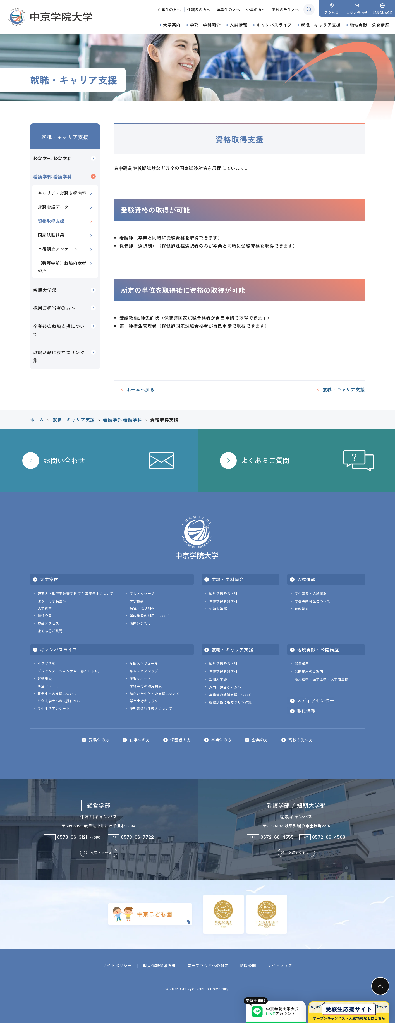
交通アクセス (48, 623)
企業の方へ (255, 9)
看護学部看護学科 (223, 601)
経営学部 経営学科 (52, 158)
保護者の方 (180, 739)
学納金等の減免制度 (146, 686)
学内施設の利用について (149, 615)
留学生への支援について (57, 693)
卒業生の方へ (228, 9)
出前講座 (302, 663)
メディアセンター (315, 700)
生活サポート (48, 686)
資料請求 (302, 608)
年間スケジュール (144, 663)
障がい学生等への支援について (155, 693)
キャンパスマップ (144, 671)
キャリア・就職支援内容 (62, 193)
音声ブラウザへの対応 (208, 965)
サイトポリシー (117, 965)
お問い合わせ (140, 623)
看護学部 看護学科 (52, 176)
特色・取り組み (142, 608)
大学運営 (45, 608)
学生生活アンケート (54, 708)
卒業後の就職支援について (59, 330)
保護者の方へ (198, 9)
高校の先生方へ (285, 9)
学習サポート (140, 678)
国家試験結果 (51, 235)
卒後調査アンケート (58, 249)
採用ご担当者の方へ (54, 308)
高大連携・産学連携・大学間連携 (321, 679)
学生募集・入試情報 (311, 593)
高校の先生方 (300, 739)
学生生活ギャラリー (146, 700)
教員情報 (306, 711)
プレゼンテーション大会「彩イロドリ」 (70, 671)
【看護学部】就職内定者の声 (62, 266)
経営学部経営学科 (223, 593)
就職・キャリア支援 (64, 136)
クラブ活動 (47, 663)
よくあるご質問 (50, 630)
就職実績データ (53, 207)
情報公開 (45, 615)
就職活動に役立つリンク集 (59, 356)
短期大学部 (45, 290)
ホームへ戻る (140, 389)
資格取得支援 (51, 221)
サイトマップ (279, 965)
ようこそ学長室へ (52, 600)
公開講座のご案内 (309, 671)
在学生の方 (140, 739)
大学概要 (137, 600)
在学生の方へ (169, 9)
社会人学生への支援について (61, 700)
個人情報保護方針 (159, 965)
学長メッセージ (142, 593)
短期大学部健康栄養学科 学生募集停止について (76, 593)
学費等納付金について (313, 601)
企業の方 (260, 739)
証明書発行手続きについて (151, 708)
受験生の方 (99, 739)
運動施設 (45, 678)
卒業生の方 (221, 739)
